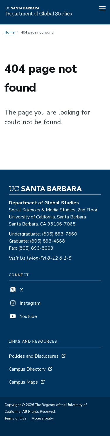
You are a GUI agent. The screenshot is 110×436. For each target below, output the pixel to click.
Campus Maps (23, 382)
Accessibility (42, 418)
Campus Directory (27, 369)
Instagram (24, 303)
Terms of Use (15, 418)
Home (9, 32)
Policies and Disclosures (34, 356)
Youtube (23, 316)
